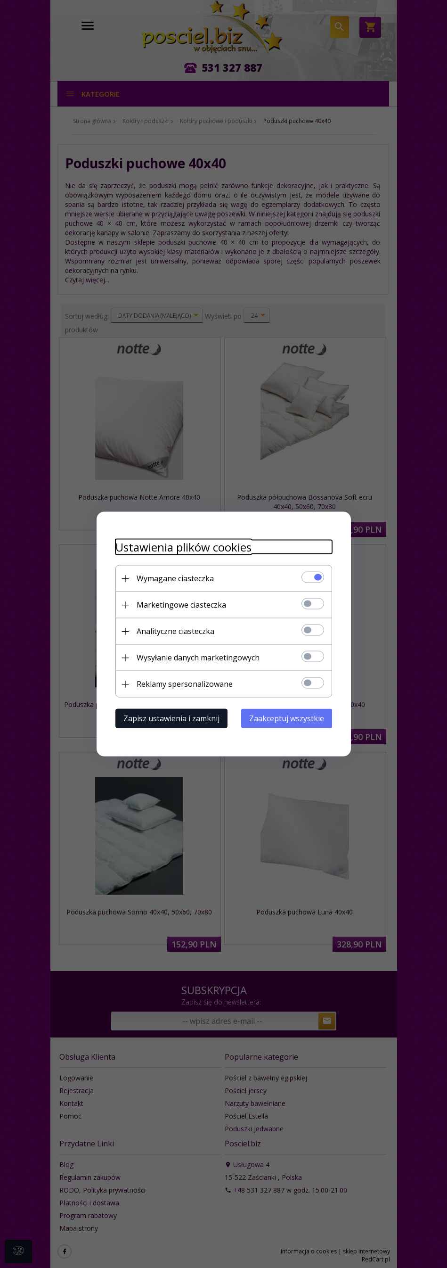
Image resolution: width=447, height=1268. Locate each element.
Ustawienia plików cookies (183, 547)
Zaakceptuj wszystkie (286, 718)
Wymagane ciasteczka (175, 578)
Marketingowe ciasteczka (181, 605)
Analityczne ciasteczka (175, 631)
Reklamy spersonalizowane (185, 684)
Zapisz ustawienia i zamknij (171, 718)
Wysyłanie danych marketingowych (198, 657)
